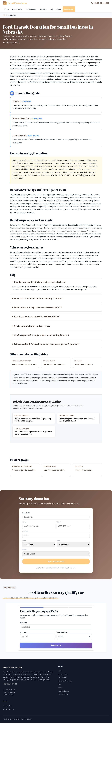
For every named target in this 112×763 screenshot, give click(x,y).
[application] (56, 627)
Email (24, 522)
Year (24, 540)
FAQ (51, 9)
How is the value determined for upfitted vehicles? (37, 317)
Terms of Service (8, 709)
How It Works (17, 9)
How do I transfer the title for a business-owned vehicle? (40, 282)
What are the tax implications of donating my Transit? (38, 298)
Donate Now (68, 9)
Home (6, 9)
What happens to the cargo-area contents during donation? (41, 335)
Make (59, 540)
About (58, 9)
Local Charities (63, 694)
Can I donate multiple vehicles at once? (32, 326)
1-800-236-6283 (100, 3)
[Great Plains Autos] (15, 3)
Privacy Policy (7, 706)
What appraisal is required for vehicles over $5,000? (38, 308)
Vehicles (43, 9)
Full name (26, 513)
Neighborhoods (63, 691)
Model (24, 549)
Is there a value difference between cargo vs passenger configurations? (46, 344)
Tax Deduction (31, 9)
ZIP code (25, 531)
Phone (59, 522)
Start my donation (56, 561)
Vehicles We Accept (65, 681)
